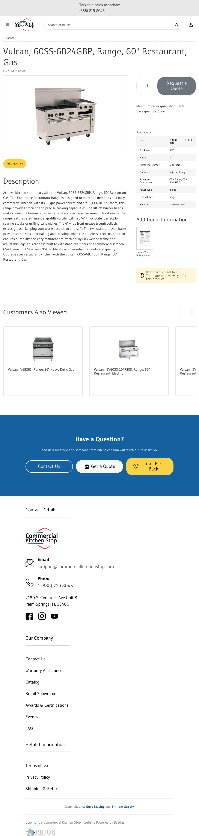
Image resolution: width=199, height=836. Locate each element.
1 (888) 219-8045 (55, 586)
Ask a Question (15, 163)
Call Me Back (147, 466)
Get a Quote (99, 466)
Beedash (120, 822)
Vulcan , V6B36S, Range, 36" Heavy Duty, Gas (41, 369)
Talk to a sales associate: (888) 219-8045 (99, 8)
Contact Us (49, 466)
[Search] (113, 25)
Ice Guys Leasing (93, 807)
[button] (191, 312)
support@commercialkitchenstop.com (76, 566)
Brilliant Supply (123, 807)
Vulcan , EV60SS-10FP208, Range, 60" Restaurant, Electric (122, 371)
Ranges (10, 37)
